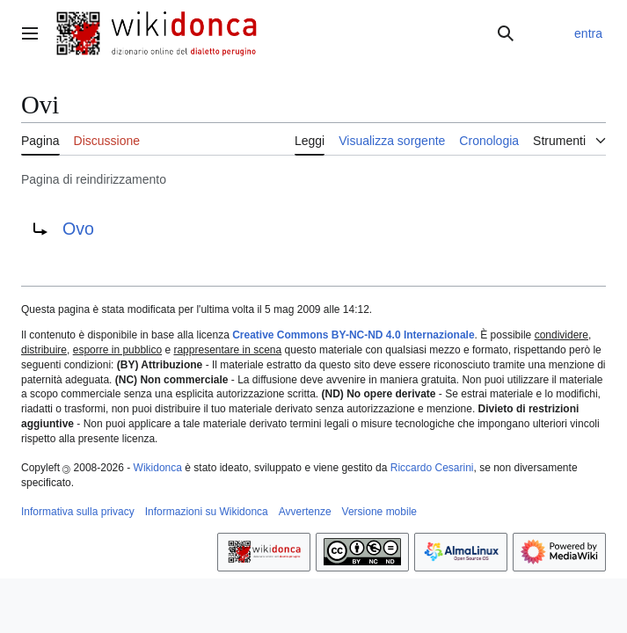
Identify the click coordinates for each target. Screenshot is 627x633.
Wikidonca (158, 468)
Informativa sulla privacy (78, 512)
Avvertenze (305, 512)
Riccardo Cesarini (432, 468)
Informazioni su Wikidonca (206, 512)
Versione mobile (379, 512)
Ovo (78, 228)
